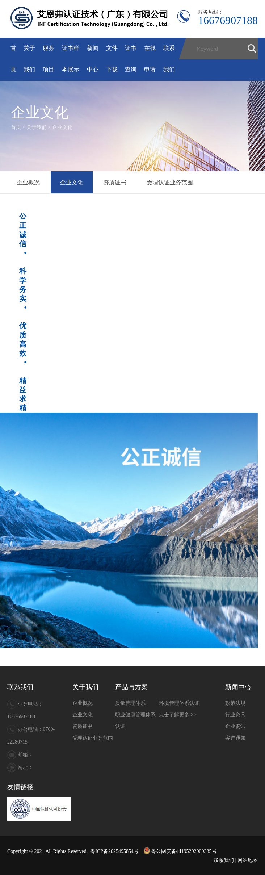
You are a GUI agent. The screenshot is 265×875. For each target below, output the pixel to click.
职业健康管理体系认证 (135, 720)
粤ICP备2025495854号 (114, 851)
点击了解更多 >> (177, 714)
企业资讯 (235, 726)
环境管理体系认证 (179, 703)
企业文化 (62, 127)
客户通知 (235, 738)
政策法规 (235, 703)
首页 (16, 127)
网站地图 (247, 860)
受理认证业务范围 (170, 182)
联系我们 (224, 860)
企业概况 (28, 182)
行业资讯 (235, 714)
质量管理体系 (130, 703)
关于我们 (36, 127)
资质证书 (114, 182)
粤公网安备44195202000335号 (180, 851)
